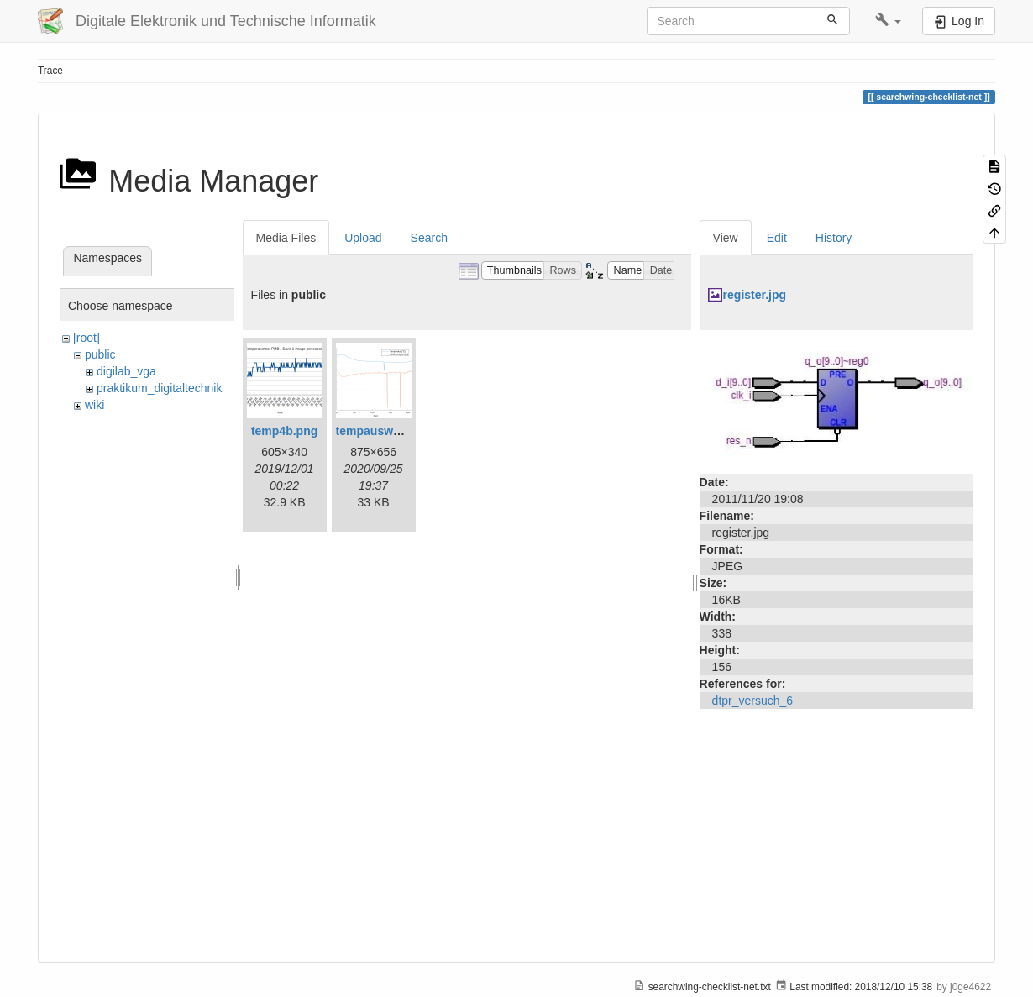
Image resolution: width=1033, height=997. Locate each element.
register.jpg (754, 295)
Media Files (286, 237)
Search (429, 237)
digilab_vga (126, 371)
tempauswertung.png (395, 431)
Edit (777, 237)
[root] (86, 337)
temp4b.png (284, 431)
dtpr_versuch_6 (753, 700)
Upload (362, 237)
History (833, 237)
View (725, 237)
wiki (94, 405)
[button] (888, 21)
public (100, 354)
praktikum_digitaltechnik (159, 388)
